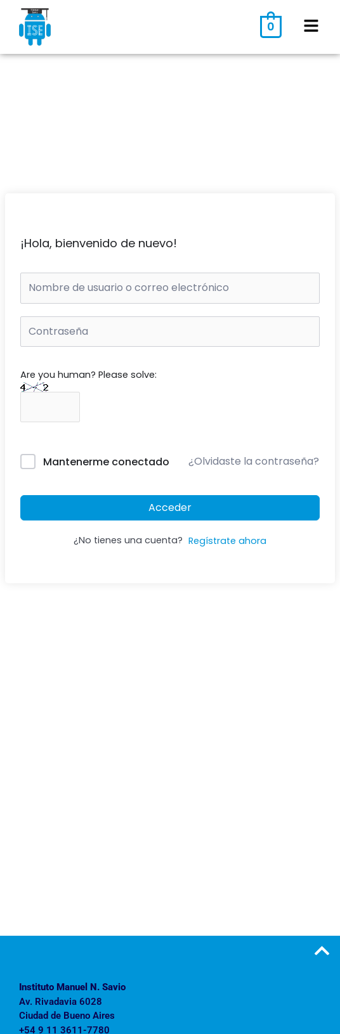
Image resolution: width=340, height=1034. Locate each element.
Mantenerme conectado (106, 462)
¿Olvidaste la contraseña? (253, 461)
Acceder (170, 507)
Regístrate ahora (227, 540)
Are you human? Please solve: (88, 390)
